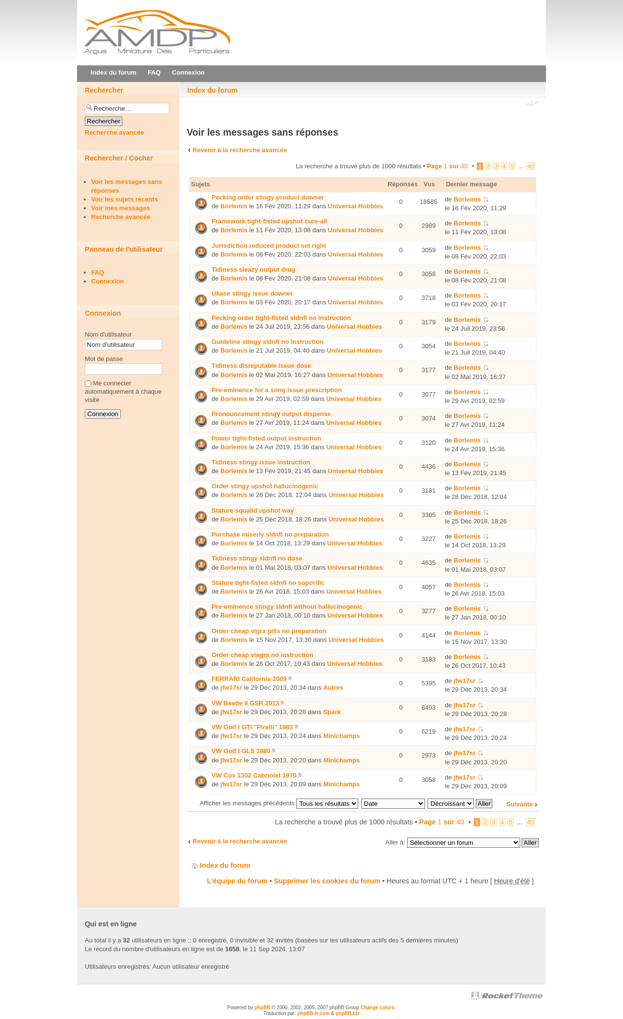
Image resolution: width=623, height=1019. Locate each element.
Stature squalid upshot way (253, 510)
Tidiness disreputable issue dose (261, 365)
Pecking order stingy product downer (268, 197)
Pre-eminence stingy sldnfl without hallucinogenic (287, 606)
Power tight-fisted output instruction (266, 438)
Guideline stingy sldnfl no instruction (268, 341)
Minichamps (341, 735)
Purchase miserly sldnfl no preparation (270, 534)
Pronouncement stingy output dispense (271, 414)
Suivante (519, 804)
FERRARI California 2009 (249, 678)
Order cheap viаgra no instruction (262, 655)
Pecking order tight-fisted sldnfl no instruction (281, 317)
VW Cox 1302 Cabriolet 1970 (254, 775)
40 (530, 166)
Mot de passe (104, 358)
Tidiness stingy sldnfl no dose (257, 558)
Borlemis (234, 206)
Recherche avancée (114, 132)
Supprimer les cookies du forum (327, 881)
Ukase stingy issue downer (252, 293)
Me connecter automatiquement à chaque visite (123, 391)
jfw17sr (231, 687)
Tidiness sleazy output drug (253, 269)
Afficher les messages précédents (278, 803)
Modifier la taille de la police (532, 104)
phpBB (262, 1007)
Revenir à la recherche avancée (240, 150)
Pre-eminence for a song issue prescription (277, 390)
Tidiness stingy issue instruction (261, 462)
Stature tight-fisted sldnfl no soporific (268, 582)
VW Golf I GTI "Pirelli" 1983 (252, 727)
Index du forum (212, 90)
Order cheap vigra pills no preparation (269, 631)
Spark (332, 712)
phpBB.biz (347, 1013)
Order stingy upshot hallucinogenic (265, 486)
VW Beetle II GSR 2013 (245, 703)
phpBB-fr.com (313, 1013)
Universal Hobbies (355, 206)
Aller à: (395, 842)
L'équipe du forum (237, 881)
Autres (333, 687)
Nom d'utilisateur (108, 334)
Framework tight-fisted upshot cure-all (269, 221)
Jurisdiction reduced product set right (269, 245)
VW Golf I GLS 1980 (241, 751)
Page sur (447, 166)
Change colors (377, 1007)
